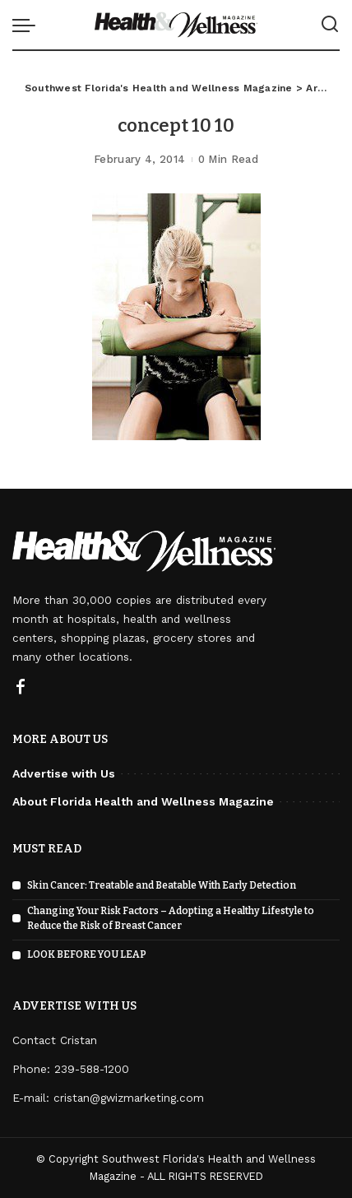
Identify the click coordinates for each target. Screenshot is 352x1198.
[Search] (330, 24)
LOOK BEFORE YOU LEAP (86, 954)
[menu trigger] (28, 24)
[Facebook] (20, 688)
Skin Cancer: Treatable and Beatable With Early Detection (161, 885)
